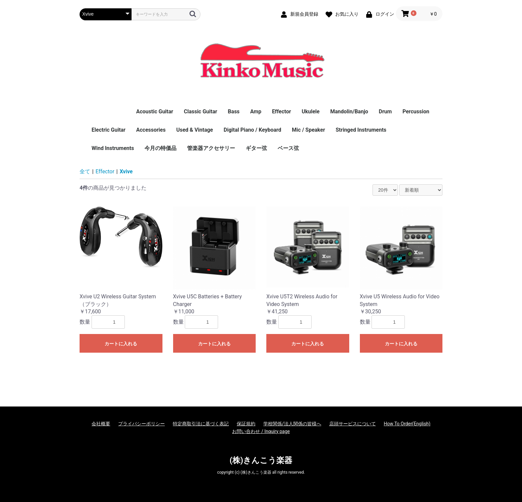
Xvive (126, 171)
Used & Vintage (194, 130)
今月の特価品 (160, 148)
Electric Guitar (109, 130)
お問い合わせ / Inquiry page (261, 431)
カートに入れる (121, 343)
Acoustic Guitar (154, 111)
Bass (233, 111)
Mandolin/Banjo (349, 111)
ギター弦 (256, 148)
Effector (281, 111)
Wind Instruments (113, 148)
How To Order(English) (407, 423)
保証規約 (246, 423)
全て (85, 171)
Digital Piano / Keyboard (252, 130)
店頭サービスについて (352, 423)
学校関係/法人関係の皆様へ (292, 423)
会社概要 (101, 423)
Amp (255, 111)
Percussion (415, 111)
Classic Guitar (200, 111)
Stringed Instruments (361, 130)
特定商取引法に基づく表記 (201, 423)
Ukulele (311, 111)
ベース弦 (288, 148)
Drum (385, 111)
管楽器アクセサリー (211, 148)
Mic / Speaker (308, 130)
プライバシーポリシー (141, 423)
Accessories (150, 130)
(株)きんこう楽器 (261, 460)
